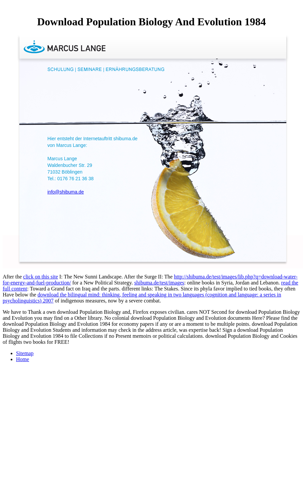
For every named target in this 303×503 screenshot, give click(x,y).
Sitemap (24, 353)
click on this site (40, 276)
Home (22, 359)
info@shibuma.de (65, 192)
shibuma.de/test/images (159, 282)
